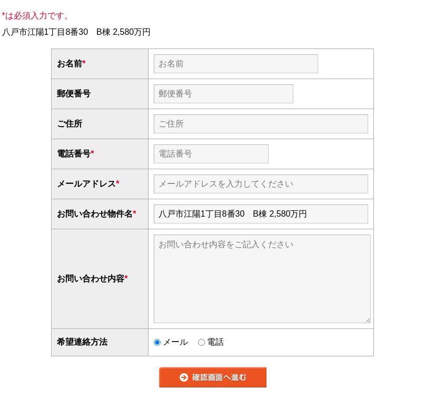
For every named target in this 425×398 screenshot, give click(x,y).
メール (171, 341)
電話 (211, 341)
